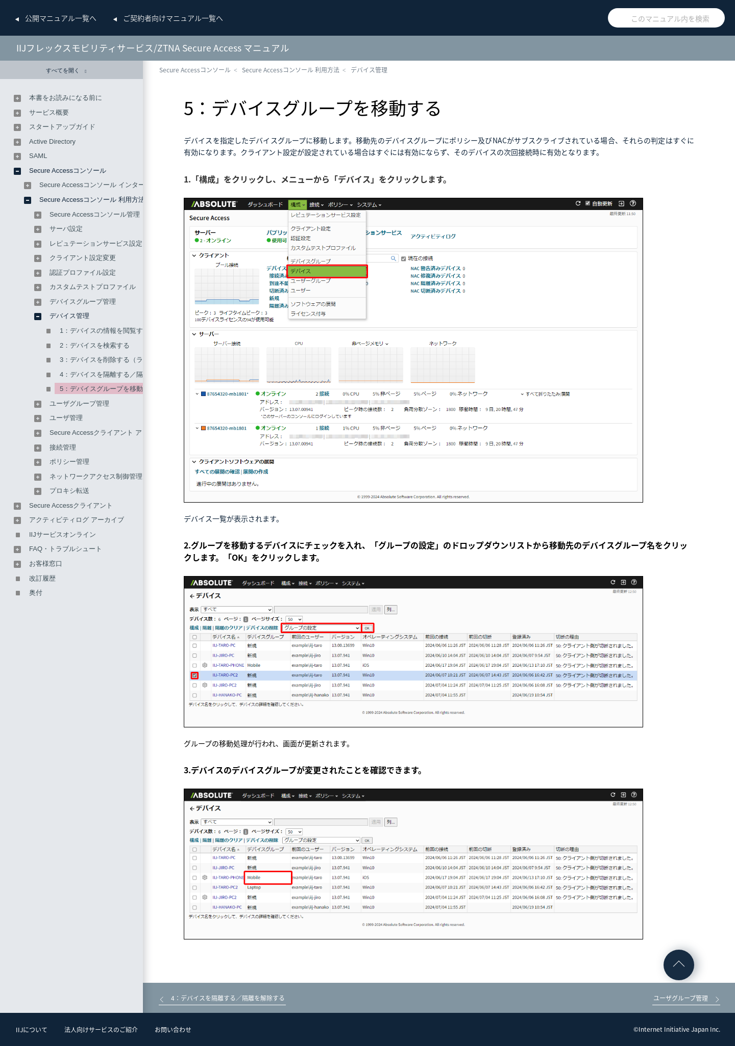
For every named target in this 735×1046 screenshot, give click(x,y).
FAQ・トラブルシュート (65, 549)
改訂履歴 (42, 578)
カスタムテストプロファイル (93, 287)
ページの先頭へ (679, 965)
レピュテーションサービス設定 (96, 243)
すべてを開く (66, 70)
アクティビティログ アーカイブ (76, 520)
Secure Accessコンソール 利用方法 (290, 69)
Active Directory (52, 141)
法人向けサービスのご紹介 (101, 1029)
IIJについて (31, 1029)
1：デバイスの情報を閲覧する (105, 330)
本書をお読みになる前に (65, 97)
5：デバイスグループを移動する (108, 389)
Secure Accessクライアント (71, 505)
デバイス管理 (369, 69)
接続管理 (63, 447)
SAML (38, 156)
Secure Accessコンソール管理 (95, 214)
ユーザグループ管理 (79, 403)
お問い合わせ (173, 1029)
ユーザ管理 (66, 418)
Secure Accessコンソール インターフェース (105, 185)
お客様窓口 (45, 563)
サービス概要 (49, 112)
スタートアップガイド (62, 126)
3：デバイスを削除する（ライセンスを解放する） (134, 359)
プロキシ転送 (69, 490)
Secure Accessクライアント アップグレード (116, 432)
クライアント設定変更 (83, 258)
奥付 (35, 592)
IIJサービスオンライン (62, 534)
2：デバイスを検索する (95, 345)
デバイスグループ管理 (83, 301)
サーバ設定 (66, 228)
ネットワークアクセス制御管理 (96, 476)
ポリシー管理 (69, 461)
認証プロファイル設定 (83, 272)
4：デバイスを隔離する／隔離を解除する (121, 374)
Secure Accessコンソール (195, 69)
